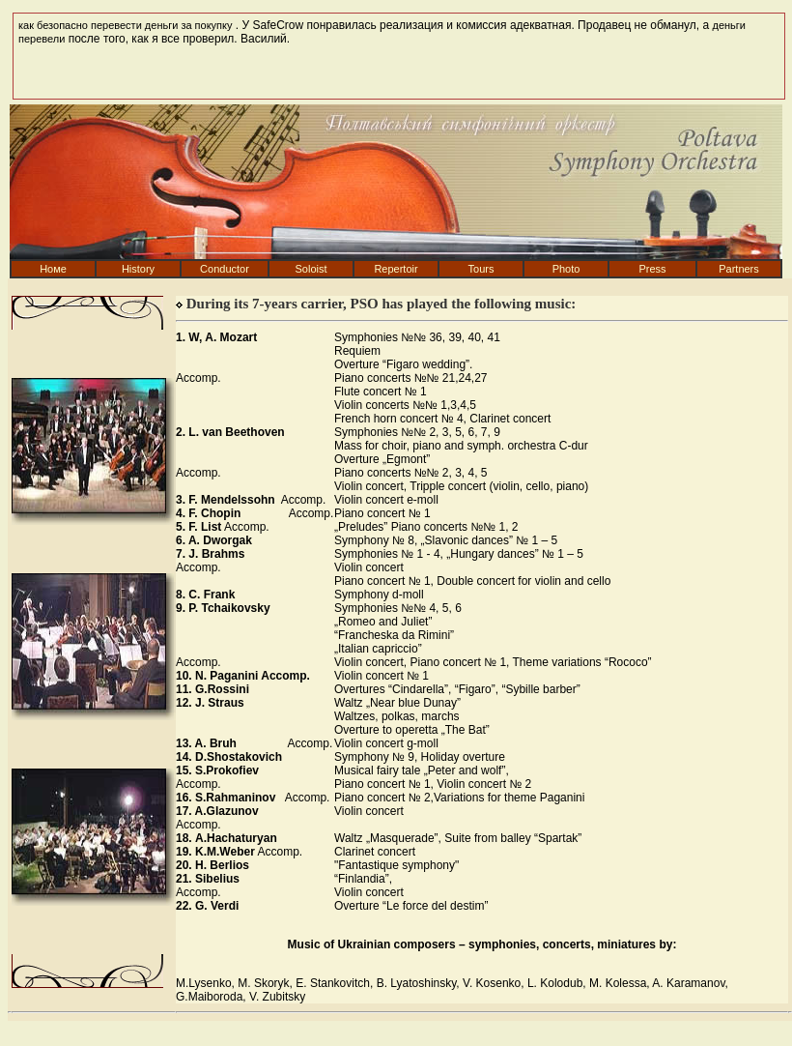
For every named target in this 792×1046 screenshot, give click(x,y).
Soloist (310, 269)
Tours (481, 269)
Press (651, 269)
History (138, 269)
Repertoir (395, 269)
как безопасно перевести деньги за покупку (125, 25)
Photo (566, 269)
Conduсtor (224, 269)
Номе (53, 269)
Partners (739, 269)
